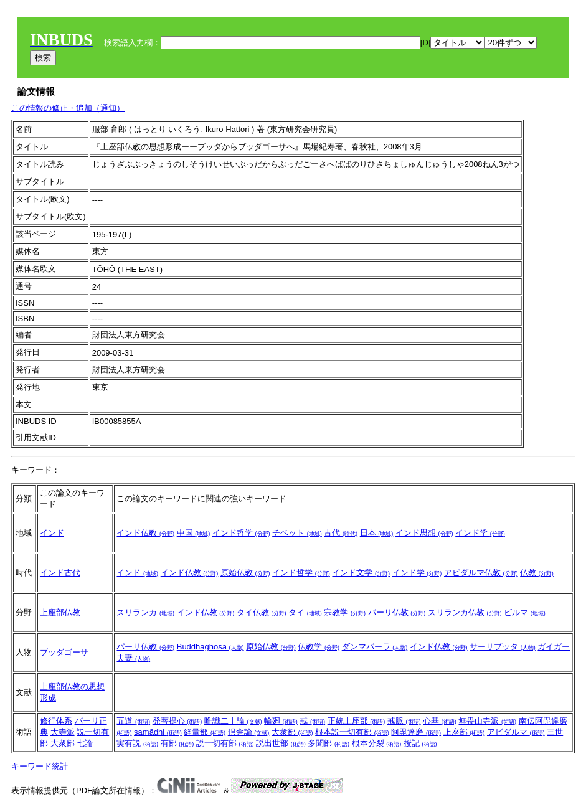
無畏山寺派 (487, 720)
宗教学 (345, 612)
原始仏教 (245, 572)
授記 (420, 743)
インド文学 (361, 572)
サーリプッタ (503, 646)
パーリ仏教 (397, 612)
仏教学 (318, 646)
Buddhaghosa (210, 646)
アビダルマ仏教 (481, 572)
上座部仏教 (60, 612)
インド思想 (424, 532)
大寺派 (62, 732)
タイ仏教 (261, 612)
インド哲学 (241, 532)
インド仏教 (145, 532)
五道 (133, 720)
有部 (177, 743)
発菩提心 (177, 720)
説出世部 (281, 743)
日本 (377, 532)
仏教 (537, 572)
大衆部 (62, 743)
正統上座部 (356, 720)
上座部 (464, 732)
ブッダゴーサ (64, 652)
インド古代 (60, 572)
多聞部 (328, 743)
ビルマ (525, 612)
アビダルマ (516, 732)
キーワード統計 (39, 766)
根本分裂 (377, 743)
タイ (305, 612)
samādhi (158, 732)
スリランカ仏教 (465, 612)
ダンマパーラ (375, 646)
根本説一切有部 (352, 732)
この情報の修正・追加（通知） (68, 108)
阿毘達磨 (416, 732)
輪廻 (281, 720)
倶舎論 (249, 732)
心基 (439, 720)
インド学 (480, 532)
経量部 (204, 732)
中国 (193, 532)
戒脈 (404, 720)
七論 (85, 743)
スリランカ (145, 612)
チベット (297, 532)
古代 (340, 532)
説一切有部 (225, 743)
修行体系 (56, 720)
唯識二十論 (233, 720)
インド (52, 532)
